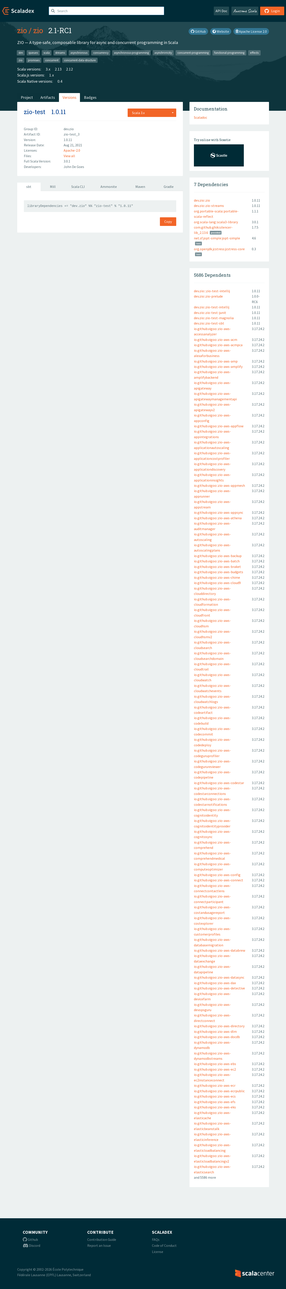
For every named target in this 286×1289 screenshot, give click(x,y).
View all (69, 156)
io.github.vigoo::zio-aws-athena (218, 518)
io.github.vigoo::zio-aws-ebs (215, 1064)
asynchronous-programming (131, 53)
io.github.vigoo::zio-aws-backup (218, 556)
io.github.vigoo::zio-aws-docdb (217, 1037)
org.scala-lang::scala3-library (216, 222)
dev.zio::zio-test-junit (210, 312)
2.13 (58, 69)
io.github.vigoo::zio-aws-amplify (218, 366)
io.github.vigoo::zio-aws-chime (217, 577)
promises (34, 60)
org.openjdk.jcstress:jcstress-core (219, 249)
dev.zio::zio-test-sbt (209, 323)
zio (22, 30)
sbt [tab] (28, 186)
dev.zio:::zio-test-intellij (212, 291)
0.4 (59, 81)
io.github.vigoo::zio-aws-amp (216, 361)
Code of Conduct (164, 1245)
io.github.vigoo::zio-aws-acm (215, 339)
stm (21, 53)
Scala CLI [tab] (78, 186)
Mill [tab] (53, 186)
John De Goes (74, 166)
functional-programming (229, 53)
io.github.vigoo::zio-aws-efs (214, 1102)
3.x (48, 69)
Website (220, 31)
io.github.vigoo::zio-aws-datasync (219, 977)
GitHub (198, 31)
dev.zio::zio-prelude (208, 296)
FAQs (155, 1239)
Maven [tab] (140, 186)
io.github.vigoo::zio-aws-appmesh (219, 485)
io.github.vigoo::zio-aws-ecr (214, 1085)
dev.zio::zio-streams (209, 205)
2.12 (69, 69)
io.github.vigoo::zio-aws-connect (218, 880)
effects (254, 53)
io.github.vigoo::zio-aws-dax (215, 983)
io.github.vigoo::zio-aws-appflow (218, 426)
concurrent (52, 60)
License (157, 1251)
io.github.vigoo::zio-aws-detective (219, 988)
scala (47, 53)
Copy (168, 221)
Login (272, 11)
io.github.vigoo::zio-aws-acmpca (218, 345)
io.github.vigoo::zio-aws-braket (217, 566)
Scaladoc (200, 117)
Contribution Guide (101, 1239)
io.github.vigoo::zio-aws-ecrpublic (219, 1091)
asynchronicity (163, 53)
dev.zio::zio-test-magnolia (214, 318)
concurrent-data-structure (80, 60)
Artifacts (47, 97)
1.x (51, 75)
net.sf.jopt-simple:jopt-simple (217, 238)
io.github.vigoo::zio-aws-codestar (219, 783)
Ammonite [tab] (108, 186)
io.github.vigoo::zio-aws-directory (219, 1026)
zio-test (34, 112)
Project (27, 97)
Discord (31, 1245)
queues (33, 53)
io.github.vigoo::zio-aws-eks (215, 1107)
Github (30, 1239)
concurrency (100, 53)
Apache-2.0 (72, 150)
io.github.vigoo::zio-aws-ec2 (215, 1069)
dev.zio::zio (202, 200)
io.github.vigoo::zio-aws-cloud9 (217, 583)
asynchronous (78, 53)
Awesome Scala (245, 11)
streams (60, 53)
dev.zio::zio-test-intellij (211, 307)
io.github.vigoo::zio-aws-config (217, 875)
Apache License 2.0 (251, 31)
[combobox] (152, 113)
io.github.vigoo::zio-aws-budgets (218, 572)
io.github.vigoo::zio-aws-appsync (218, 512)
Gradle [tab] (169, 186)
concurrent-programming (193, 53)
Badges (90, 97)
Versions (69, 97)
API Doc (221, 11)
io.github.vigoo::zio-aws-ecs (215, 1096)
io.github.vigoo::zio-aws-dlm (215, 1031)
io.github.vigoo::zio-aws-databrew (219, 950)
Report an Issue (99, 1245)
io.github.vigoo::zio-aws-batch (217, 561)
